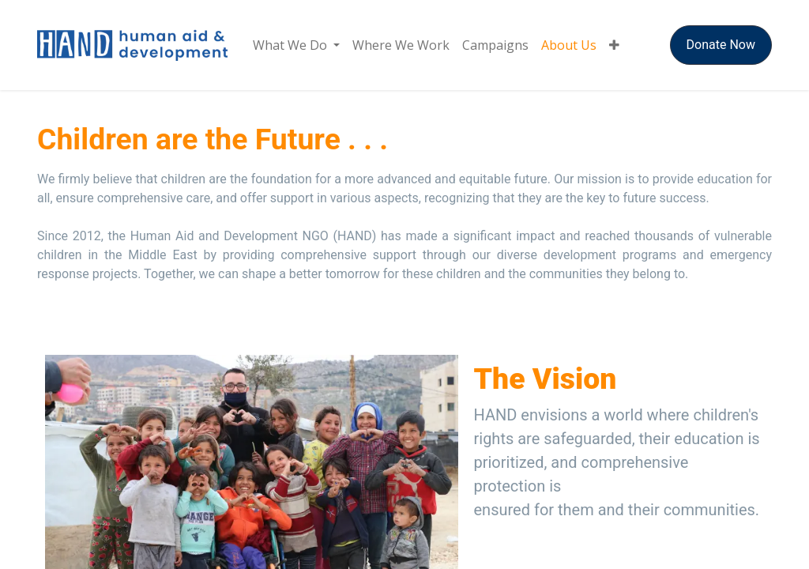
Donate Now (721, 44)
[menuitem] (296, 45)
